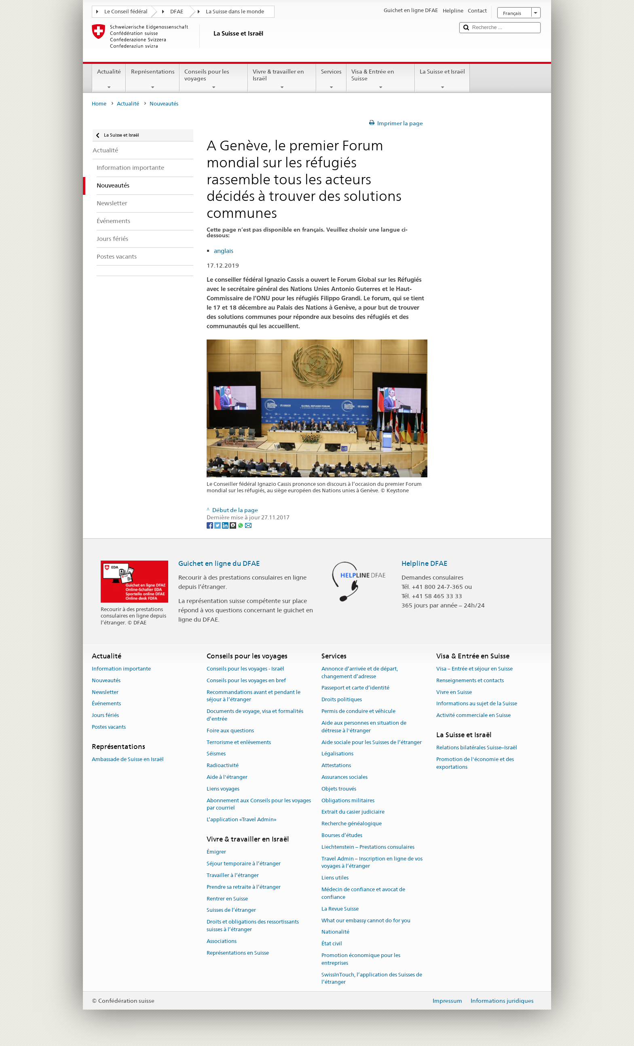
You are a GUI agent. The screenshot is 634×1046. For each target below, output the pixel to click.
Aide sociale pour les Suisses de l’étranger (371, 742)
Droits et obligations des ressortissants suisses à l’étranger (253, 925)
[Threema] (233, 525)
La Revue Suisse (340, 909)
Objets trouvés (338, 789)
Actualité (109, 79)
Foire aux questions (230, 731)
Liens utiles (335, 878)
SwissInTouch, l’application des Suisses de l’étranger (371, 978)
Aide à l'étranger (227, 777)
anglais (223, 251)
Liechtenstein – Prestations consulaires (367, 847)
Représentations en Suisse (238, 953)
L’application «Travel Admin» (242, 819)
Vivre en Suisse (454, 692)
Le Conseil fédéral (126, 11)
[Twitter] (218, 525)
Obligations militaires (347, 800)
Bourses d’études (341, 835)
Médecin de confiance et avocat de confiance (363, 893)
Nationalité (335, 932)
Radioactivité (223, 765)
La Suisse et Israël (442, 79)
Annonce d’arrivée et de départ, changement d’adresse (359, 672)
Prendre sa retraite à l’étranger (244, 887)
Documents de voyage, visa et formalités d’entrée (255, 715)
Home (99, 104)
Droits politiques (341, 700)
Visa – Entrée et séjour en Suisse (474, 669)
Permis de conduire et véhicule (358, 711)
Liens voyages (223, 789)
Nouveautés (106, 680)
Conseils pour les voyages (213, 79)
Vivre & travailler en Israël (282, 79)
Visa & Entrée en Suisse (380, 79)
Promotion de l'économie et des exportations (475, 763)
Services (331, 79)
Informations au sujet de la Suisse (476, 704)
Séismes (216, 754)
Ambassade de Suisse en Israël (128, 759)
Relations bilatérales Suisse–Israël (476, 747)
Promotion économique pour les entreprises (360, 959)
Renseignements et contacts (470, 680)
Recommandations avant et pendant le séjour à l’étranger (253, 696)
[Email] (248, 525)
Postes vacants (109, 727)
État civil (331, 944)
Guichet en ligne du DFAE (219, 563)
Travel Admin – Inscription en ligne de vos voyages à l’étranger (372, 862)
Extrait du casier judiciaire (353, 812)
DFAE (176, 11)
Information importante (121, 669)
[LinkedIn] (226, 525)
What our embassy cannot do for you (365, 920)
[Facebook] (210, 525)
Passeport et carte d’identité (355, 688)
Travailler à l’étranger (233, 875)
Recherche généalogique (351, 823)
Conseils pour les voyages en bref (246, 680)
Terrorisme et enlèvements (239, 742)
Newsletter (105, 692)
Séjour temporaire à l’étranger (244, 863)
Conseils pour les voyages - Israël (245, 669)
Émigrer (216, 852)
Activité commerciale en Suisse (473, 715)
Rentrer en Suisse (227, 899)
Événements (106, 704)
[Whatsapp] (241, 525)
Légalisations (337, 754)
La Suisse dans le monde (235, 11)
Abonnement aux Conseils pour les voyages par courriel (259, 804)
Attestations (336, 765)
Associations (222, 941)
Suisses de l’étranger (231, 910)
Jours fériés (105, 715)
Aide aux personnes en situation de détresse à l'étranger (363, 727)
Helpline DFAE (425, 563)
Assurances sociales (344, 777)
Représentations (152, 79)
